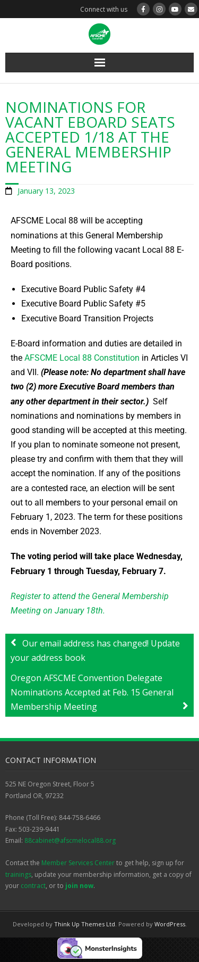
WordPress (169, 924)
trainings (18, 874)
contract (33, 885)
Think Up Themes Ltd (84, 924)
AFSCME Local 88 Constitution (82, 358)
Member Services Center (78, 862)
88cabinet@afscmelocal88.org (70, 840)
